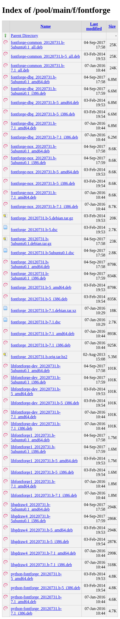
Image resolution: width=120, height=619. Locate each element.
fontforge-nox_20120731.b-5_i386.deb (43, 183)
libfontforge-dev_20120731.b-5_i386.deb (45, 403)
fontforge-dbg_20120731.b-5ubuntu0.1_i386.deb (34, 91)
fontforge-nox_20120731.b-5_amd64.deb (45, 172)
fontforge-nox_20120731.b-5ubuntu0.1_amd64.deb (34, 148)
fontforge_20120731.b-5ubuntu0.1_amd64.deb (30, 264)
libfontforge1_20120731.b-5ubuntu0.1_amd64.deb (33, 437)
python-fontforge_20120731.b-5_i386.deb (45, 588)
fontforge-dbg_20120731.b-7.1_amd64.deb (34, 125)
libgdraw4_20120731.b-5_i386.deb (40, 541)
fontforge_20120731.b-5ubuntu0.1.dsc (42, 253)
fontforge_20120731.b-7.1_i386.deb (40, 345)
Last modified (93, 26)
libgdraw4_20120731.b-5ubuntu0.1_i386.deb (30, 518)
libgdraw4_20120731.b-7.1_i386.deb (41, 565)
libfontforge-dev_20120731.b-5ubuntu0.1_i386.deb (36, 379)
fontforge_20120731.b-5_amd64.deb (41, 287)
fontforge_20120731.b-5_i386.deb (39, 299)
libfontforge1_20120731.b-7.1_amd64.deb (33, 483)
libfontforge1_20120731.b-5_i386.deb (42, 472)
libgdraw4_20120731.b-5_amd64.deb (42, 530)
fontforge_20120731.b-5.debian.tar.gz (42, 218)
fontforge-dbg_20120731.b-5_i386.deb (43, 114)
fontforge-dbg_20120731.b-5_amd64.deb (45, 102)
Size (112, 26)
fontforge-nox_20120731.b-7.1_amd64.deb (34, 195)
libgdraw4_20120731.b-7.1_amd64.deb (43, 553)
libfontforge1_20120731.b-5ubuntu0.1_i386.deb (33, 449)
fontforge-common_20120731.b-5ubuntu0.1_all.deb (38, 44)
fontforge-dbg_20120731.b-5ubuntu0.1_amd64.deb (34, 79)
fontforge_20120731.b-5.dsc (34, 229)
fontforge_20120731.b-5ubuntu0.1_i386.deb (30, 275)
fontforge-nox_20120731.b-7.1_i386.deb (44, 206)
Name (46, 26)
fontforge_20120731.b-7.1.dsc (36, 322)
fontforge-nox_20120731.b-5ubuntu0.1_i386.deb (34, 160)
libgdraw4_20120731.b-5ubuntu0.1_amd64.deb (30, 506)
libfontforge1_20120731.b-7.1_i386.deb (44, 495)
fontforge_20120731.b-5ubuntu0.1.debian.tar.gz (31, 241)
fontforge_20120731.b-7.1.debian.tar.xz (43, 310)
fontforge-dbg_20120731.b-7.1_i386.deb (44, 137)
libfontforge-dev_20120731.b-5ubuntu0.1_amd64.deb (36, 368)
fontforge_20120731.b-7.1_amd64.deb (42, 333)
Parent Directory (24, 35)
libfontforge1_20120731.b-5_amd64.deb (44, 461)
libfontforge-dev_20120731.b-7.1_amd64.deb (36, 414)
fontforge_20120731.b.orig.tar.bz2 (39, 357)
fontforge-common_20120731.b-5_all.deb (45, 56)
